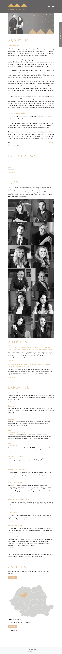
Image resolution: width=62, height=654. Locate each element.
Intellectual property (15, 526)
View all (51, 176)
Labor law (11, 552)
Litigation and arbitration (17, 393)
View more (11, 165)
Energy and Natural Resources (18, 499)
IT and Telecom (13, 512)
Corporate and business (16, 432)
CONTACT (29, 651)
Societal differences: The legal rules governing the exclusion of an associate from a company (30, 365)
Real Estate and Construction (18, 469)
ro (46, 6)
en (49, 6)
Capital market (13, 445)
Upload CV (12, 577)
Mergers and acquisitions (17, 456)
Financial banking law (15, 537)
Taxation (11, 406)
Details (10, 401)
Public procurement (15, 483)
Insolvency (11, 419)
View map (12, 626)
